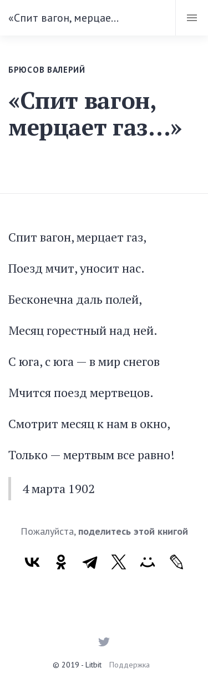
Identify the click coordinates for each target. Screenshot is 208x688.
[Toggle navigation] (191, 18)
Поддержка (129, 665)
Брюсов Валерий (46, 69)
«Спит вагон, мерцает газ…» (64, 18)
